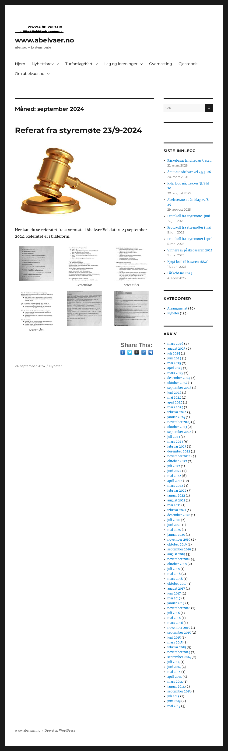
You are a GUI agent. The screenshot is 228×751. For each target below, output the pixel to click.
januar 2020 (176, 535)
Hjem (20, 64)
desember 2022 (178, 451)
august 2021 (176, 500)
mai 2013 (173, 706)
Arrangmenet (177, 308)
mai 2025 (174, 363)
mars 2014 (175, 682)
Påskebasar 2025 (179, 273)
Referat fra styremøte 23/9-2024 (78, 130)
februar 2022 (176, 491)
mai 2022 (174, 476)
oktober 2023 (177, 427)
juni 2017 (174, 593)
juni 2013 (174, 701)
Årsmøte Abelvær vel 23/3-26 (189, 172)
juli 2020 (173, 520)
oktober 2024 (177, 383)
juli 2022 (173, 466)
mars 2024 (175, 407)
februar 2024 (176, 412)
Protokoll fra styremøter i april (189, 239)
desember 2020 (178, 515)
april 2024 (174, 402)
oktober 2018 (177, 564)
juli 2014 (173, 662)
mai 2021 (174, 505)
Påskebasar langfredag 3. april (189, 161)
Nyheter (55, 366)
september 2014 (179, 657)
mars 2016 (175, 623)
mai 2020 (174, 530)
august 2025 (176, 349)
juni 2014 (174, 667)
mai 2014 (174, 672)
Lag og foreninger (120, 64)
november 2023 (178, 422)
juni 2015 (174, 638)
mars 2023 (175, 442)
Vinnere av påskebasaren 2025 (190, 250)
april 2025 (174, 368)
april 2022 (174, 481)
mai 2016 (174, 618)
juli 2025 (173, 353)
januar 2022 (176, 495)
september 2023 (179, 432)
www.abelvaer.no (44, 40)
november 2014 (178, 652)
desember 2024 (178, 378)
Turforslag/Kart (79, 64)
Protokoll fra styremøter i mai (189, 227)
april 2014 (174, 677)
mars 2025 (175, 373)
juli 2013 (173, 696)
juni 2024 (174, 393)
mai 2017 (174, 598)
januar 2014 (176, 686)
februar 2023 (176, 447)
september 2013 (179, 691)
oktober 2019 (177, 544)
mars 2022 (175, 486)
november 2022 (179, 456)
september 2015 (179, 633)
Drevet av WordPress (60, 731)
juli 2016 (173, 613)
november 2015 (178, 628)
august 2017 (176, 589)
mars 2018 (175, 579)
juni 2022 (174, 471)
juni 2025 (174, 358)
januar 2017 (176, 603)
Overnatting (160, 64)
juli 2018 (173, 569)
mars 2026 (175, 344)
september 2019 (179, 549)
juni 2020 (174, 525)
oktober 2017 (177, 584)
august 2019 (176, 554)
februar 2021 (176, 510)
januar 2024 (176, 417)
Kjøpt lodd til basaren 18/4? (187, 262)
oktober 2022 (177, 461)
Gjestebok (188, 64)
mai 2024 (174, 398)
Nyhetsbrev (43, 64)
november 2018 (178, 559)
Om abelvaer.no (29, 73)
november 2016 (178, 608)
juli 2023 (173, 437)
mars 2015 (175, 642)
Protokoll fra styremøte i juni (188, 216)
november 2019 (178, 540)
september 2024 (179, 388)
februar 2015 (176, 647)
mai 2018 (174, 574)
